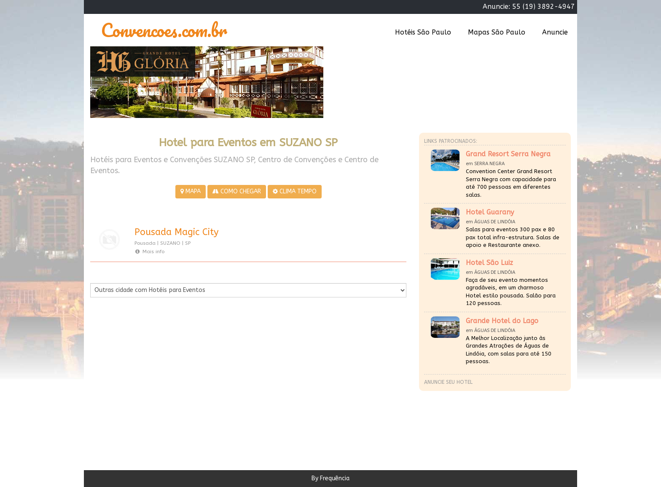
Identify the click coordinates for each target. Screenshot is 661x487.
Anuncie (555, 32)
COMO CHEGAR (236, 191)
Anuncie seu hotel (448, 382)
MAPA (190, 191)
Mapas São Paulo (496, 32)
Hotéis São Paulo (423, 32)
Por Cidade (104, 274)
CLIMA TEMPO (295, 191)
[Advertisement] (169, 382)
